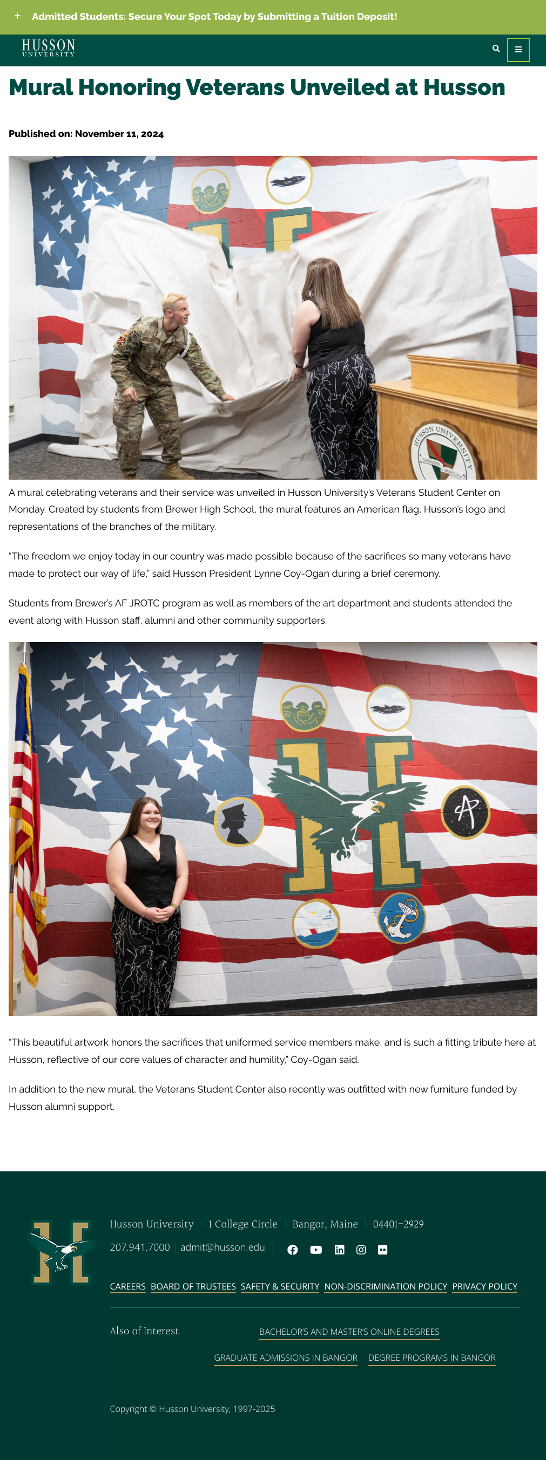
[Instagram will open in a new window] (359, 1250)
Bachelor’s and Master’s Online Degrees (349, 1332)
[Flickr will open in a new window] (380, 1250)
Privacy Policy (484, 1286)
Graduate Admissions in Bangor (286, 1357)
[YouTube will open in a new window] (314, 1250)
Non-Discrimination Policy (385, 1286)
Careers (128, 1286)
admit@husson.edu (222, 1247)
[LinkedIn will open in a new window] (337, 1250)
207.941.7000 (140, 1247)
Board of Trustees (193, 1286)
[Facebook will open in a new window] (290, 1250)
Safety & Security (280, 1286)
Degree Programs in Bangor (432, 1357)
